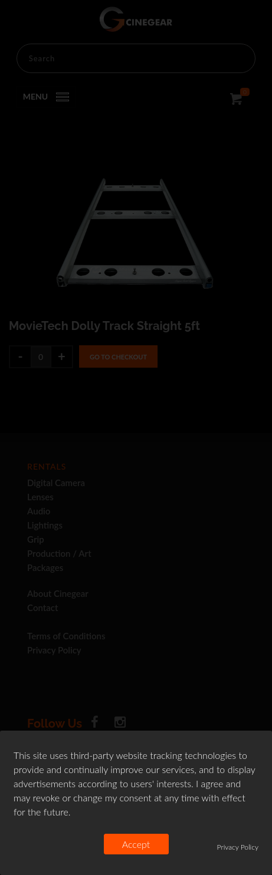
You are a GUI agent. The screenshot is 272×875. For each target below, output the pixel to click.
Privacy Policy (237, 847)
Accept (136, 844)
